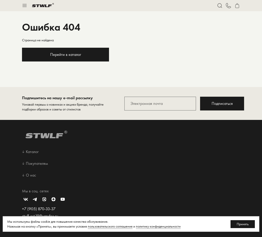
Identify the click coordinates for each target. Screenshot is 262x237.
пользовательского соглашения (110, 226)
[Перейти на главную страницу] (43, 5)
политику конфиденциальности (158, 226)
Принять (243, 224)
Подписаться (222, 103)
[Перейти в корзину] (237, 5)
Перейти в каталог (65, 54)
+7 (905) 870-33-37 (39, 208)
